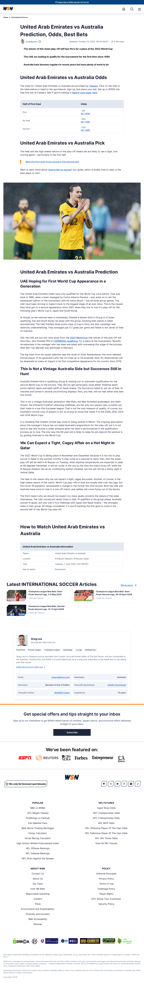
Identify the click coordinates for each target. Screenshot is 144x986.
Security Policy (106, 904)
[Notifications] (124, 9)
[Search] (132, 9)
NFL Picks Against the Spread (38, 858)
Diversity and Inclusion (38, 914)
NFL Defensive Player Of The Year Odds (106, 833)
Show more (129, 585)
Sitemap (37, 924)
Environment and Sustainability (37, 909)
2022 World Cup (79, 337)
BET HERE (85, 113)
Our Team (38, 883)
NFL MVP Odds (106, 823)
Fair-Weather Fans (37, 823)
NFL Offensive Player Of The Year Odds (106, 828)
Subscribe (72, 732)
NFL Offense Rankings (38, 848)
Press (38, 904)
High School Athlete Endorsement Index (38, 843)
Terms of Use (106, 883)
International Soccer (19, 17)
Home (5, 17)
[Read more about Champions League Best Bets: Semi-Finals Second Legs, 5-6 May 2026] (48, 593)
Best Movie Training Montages (38, 828)
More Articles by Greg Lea (30, 667)
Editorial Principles (106, 873)
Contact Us (38, 873)
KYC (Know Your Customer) (106, 898)
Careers (38, 898)
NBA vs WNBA (37, 808)
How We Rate (38, 888)
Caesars (93, 85)
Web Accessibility (37, 919)
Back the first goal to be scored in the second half (52, 161)
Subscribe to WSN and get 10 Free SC (73, 2)
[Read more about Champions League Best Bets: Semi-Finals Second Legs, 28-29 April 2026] (115, 593)
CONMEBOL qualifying (65, 341)
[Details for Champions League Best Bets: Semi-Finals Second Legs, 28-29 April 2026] (84, 595)
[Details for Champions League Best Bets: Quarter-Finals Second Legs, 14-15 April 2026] (16, 611)
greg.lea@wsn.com (61, 677)
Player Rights (106, 893)
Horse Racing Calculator (38, 838)
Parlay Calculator (38, 833)
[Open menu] (139, 9)
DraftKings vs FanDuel (38, 818)
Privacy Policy (106, 878)
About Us (38, 878)
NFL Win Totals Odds (106, 838)
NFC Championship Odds (106, 813)
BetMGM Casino (62, 692)
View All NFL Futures (106, 843)
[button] (139, 9)
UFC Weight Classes (38, 813)
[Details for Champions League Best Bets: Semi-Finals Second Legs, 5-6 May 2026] (16, 595)
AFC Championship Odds (106, 818)
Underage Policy (106, 888)
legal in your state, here (84, 92)
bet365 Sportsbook (117, 685)
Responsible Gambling (38, 893)
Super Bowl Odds (106, 808)
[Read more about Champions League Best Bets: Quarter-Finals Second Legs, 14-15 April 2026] (48, 608)
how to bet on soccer (59, 169)
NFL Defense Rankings (38, 853)
